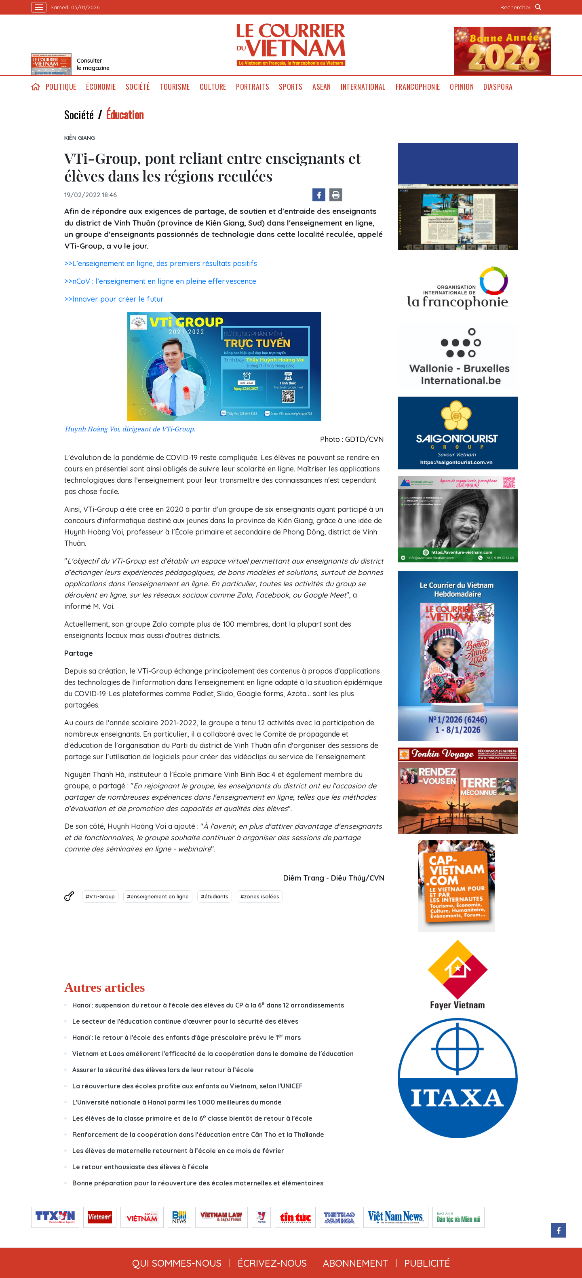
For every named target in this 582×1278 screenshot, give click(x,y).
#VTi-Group (100, 896)
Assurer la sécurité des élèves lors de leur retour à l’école (163, 1070)
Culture (213, 87)
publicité (427, 1263)
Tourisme (175, 87)
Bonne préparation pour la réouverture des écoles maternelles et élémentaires (197, 1183)
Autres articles (104, 987)
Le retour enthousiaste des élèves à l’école (140, 1167)
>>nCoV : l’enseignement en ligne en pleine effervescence (160, 281)
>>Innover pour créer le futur (114, 299)
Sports (291, 87)
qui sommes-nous (176, 1263)
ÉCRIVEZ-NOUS (272, 1263)
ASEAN (321, 87)
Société (138, 87)
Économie (101, 87)
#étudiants (214, 896)
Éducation (124, 114)
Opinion (462, 87)
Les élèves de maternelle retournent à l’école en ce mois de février (178, 1151)
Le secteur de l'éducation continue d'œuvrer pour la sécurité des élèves (185, 1021)
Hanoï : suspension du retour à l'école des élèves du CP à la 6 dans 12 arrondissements (208, 1005)
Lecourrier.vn (291, 45)
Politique (61, 87)
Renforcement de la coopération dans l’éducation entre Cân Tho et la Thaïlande (198, 1134)
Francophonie (418, 87)
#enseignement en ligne (158, 896)
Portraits (252, 87)
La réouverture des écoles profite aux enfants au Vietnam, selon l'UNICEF (187, 1086)
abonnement (355, 1263)
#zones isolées (259, 896)
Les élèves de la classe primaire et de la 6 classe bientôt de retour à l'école (192, 1118)
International (363, 87)
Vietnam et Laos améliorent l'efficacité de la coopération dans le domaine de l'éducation (213, 1054)
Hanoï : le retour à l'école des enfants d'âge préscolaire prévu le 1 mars (186, 1037)
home (36, 87)
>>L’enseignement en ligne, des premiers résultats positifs (160, 263)
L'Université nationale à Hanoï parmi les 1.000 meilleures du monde (177, 1102)
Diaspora (498, 87)
